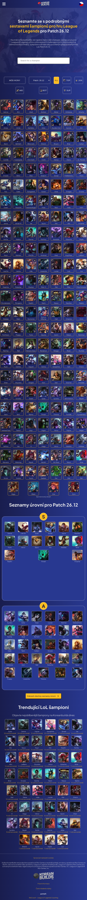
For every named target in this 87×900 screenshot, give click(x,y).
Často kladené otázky (43, 888)
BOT (43, 90)
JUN (78, 80)
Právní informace (43, 884)
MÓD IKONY (14, 80)
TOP (66, 80)
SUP (67, 90)
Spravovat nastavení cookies (43, 858)
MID (20, 90)
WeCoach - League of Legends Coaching (43, 898)
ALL (56, 80)
